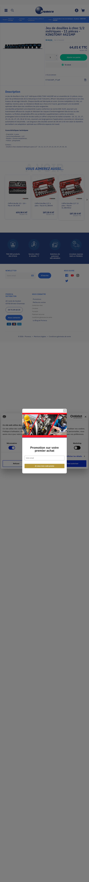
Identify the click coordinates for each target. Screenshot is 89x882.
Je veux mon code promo (44, 466)
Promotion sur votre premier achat (44, 449)
